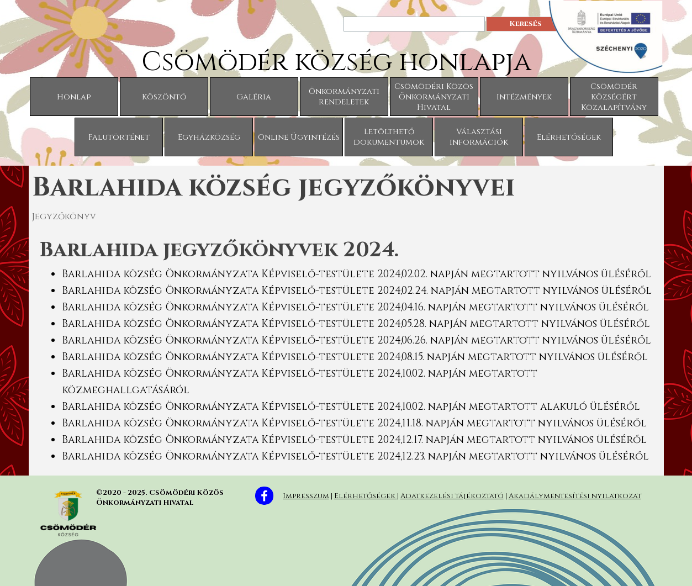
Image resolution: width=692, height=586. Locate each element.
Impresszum (306, 496)
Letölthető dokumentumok (388, 136)
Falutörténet (119, 137)
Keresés (525, 24)
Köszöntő (164, 97)
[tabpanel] (346, 349)
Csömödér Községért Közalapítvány (614, 97)
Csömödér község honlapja (336, 62)
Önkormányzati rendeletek (344, 96)
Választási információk (479, 136)
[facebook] (264, 496)
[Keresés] (414, 24)
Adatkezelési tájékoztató (452, 496)
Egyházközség (209, 137)
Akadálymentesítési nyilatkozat (575, 496)
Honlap (74, 97)
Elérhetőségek (569, 137)
